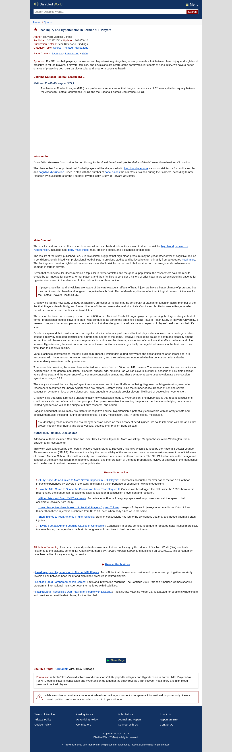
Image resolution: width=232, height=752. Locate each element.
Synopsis (57, 53)
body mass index (78, 249)
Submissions (125, 714)
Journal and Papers (130, 719)
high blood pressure (136, 168)
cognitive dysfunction (51, 171)
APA (72, 668)
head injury (188, 259)
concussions (112, 171)
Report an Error (169, 719)
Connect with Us (128, 724)
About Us (165, 714)
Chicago (88, 668)
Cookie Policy (42, 724)
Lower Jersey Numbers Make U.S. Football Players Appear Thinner (78, 507)
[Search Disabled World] (110, 11)
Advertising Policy (87, 719)
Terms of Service (44, 714)
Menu (191, 4)
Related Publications (75, 47)
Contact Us (166, 724)
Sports (57, 47)
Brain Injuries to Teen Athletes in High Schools (66, 516)
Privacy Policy (42, 719)
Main (85, 53)
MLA (79, 668)
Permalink (61, 668)
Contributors (83, 724)
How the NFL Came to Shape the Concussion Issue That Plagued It (79, 489)
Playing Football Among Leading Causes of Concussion (71, 525)
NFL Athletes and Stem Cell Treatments (62, 498)
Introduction (72, 53)
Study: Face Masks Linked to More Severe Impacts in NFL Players (78, 480)
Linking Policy (84, 714)
